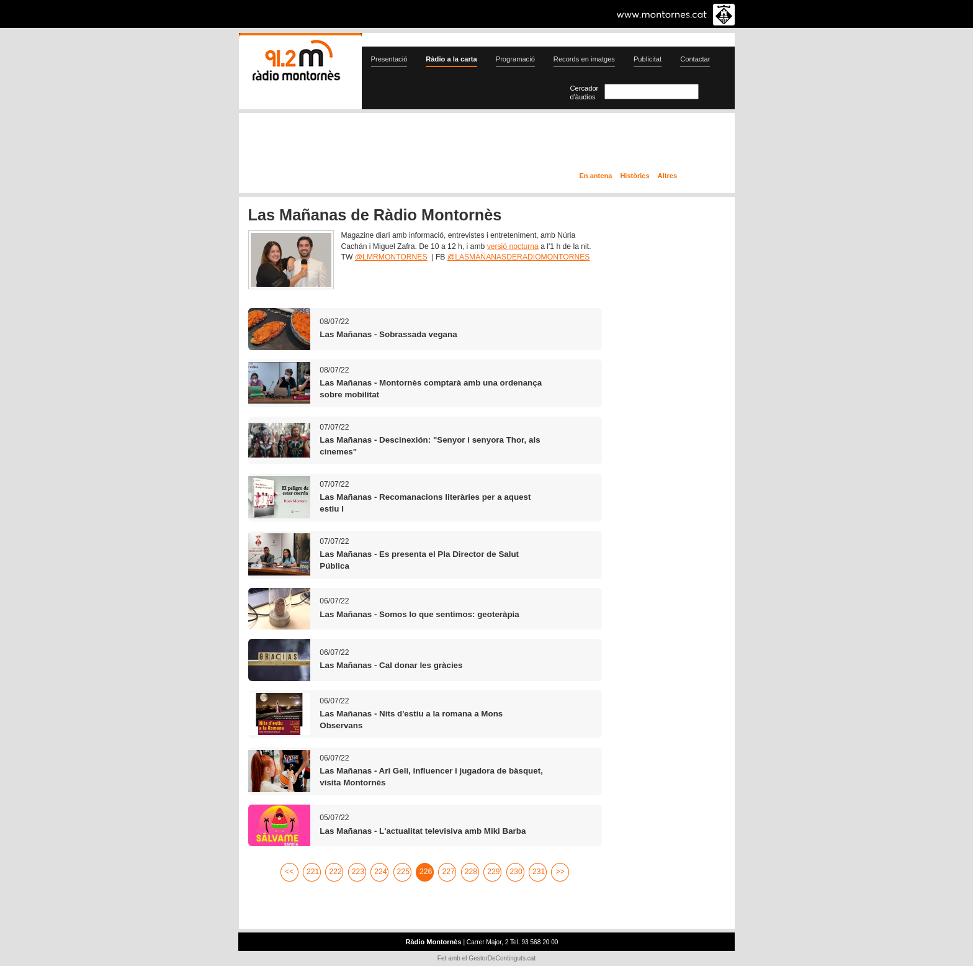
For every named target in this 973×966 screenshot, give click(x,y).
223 (358, 871)
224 (380, 871)
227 (448, 871)
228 (471, 871)
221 (313, 871)
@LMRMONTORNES (391, 257)
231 (538, 871)
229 (493, 871)
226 (425, 871)
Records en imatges (584, 59)
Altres (667, 175)
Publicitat (647, 59)
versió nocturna (513, 246)
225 (403, 871)
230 (516, 871)
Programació (515, 59)
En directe (371, 145)
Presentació (389, 59)
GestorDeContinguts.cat (502, 958)
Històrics (634, 175)
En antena (596, 175)
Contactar (695, 59)
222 (335, 871)
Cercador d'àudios (584, 92)
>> (560, 871)
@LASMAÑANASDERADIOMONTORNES (518, 257)
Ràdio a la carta (451, 59)
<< (289, 871)
